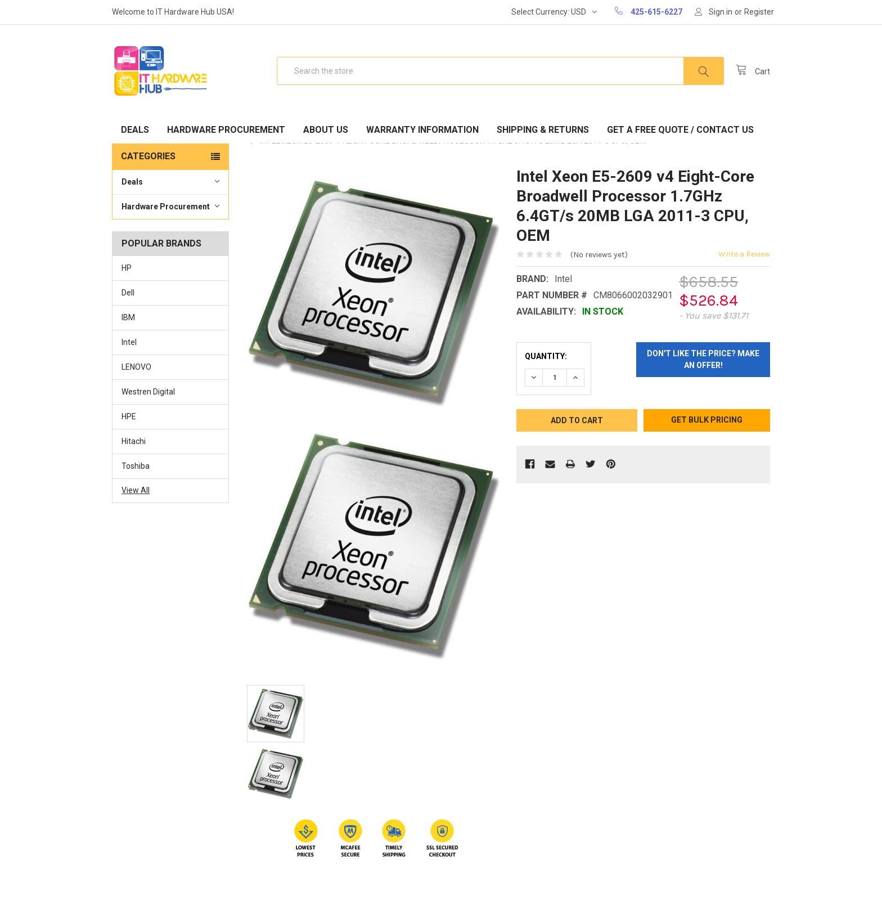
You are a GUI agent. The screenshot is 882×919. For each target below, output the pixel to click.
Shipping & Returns (543, 129)
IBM (128, 317)
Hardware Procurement (226, 129)
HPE (129, 416)
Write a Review (744, 254)
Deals (135, 129)
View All (136, 490)
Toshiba (136, 465)
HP (127, 267)
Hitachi (134, 441)
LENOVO (136, 366)
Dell (128, 292)
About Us (325, 129)
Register (759, 11)
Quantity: (546, 356)
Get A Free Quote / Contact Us (680, 129)
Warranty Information (422, 129)
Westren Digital (148, 391)
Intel (129, 342)
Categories (148, 156)
